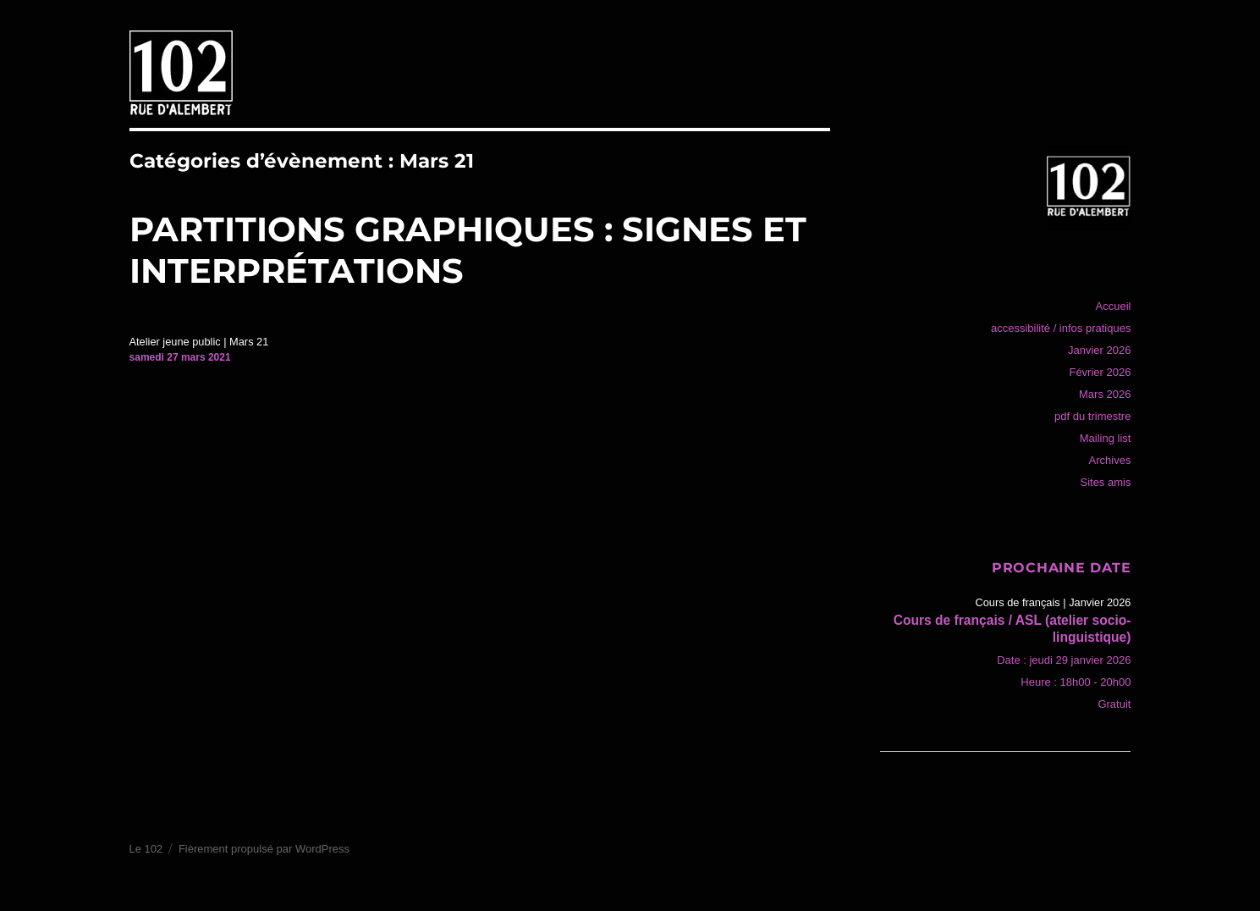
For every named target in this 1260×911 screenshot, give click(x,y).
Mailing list (1105, 438)
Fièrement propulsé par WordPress (264, 848)
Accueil (1113, 306)
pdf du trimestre (1092, 416)
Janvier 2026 (1099, 350)
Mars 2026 (1105, 394)
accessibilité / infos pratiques (1061, 328)
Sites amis (1105, 482)
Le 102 (146, 848)
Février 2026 (1100, 372)
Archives (1110, 460)
